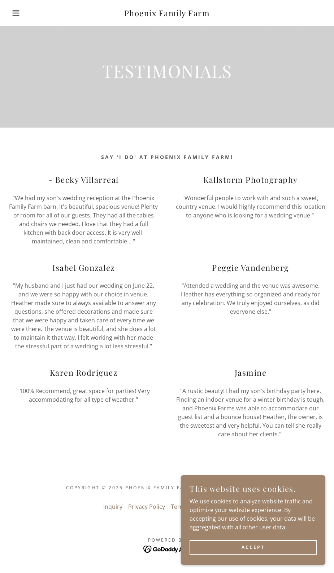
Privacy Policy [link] (146, 507)
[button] (17, 13)
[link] (167, 14)
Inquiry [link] (112, 507)
